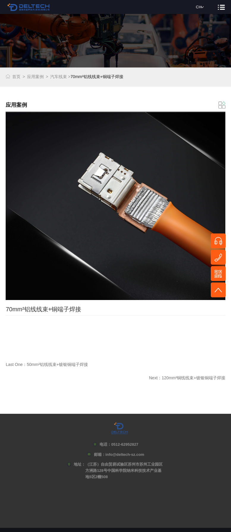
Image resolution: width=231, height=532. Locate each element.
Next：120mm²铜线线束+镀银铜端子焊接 (187, 387)
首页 (16, 75)
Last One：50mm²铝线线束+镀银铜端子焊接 (47, 373)
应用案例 (35, 75)
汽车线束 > (60, 75)
